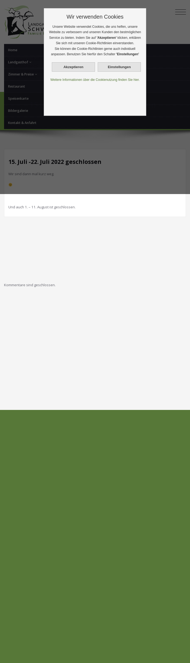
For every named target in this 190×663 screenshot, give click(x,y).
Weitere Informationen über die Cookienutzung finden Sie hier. (95, 80)
